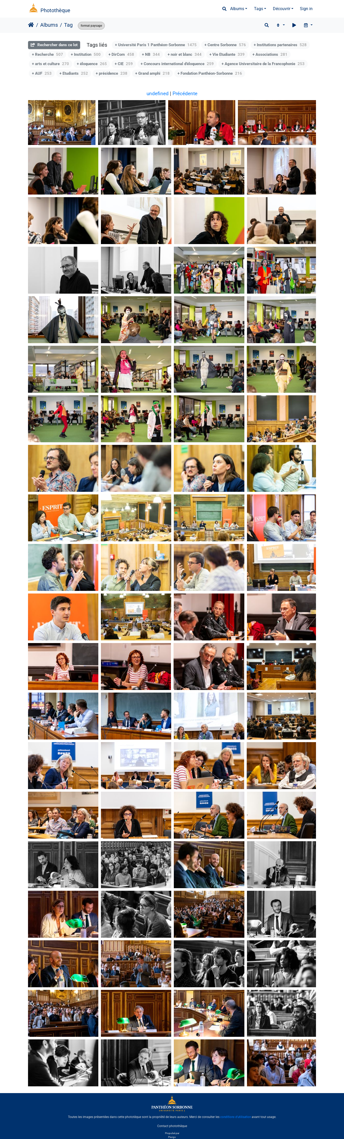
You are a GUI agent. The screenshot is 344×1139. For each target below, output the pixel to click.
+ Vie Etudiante (227, 54)
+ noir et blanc (185, 54)
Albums (237, 8)
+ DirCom (121, 54)
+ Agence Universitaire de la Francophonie (263, 63)
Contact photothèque (172, 1126)
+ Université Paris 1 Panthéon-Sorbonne (156, 45)
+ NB (151, 54)
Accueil (31, 25)
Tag (68, 25)
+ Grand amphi (152, 73)
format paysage (91, 25)
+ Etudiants (73, 73)
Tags (258, 8)
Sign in (306, 8)
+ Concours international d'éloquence (177, 63)
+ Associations (269, 54)
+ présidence (111, 73)
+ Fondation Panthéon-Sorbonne (209, 73)
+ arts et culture (50, 63)
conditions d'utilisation (235, 1117)
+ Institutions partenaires (280, 45)
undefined (158, 93)
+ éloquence (92, 63)
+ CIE (124, 63)
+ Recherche (47, 54)
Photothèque (55, 10)
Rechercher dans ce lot (54, 45)
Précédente (185, 93)
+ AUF (42, 73)
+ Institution (86, 54)
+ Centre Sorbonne (225, 45)
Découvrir (281, 8)
